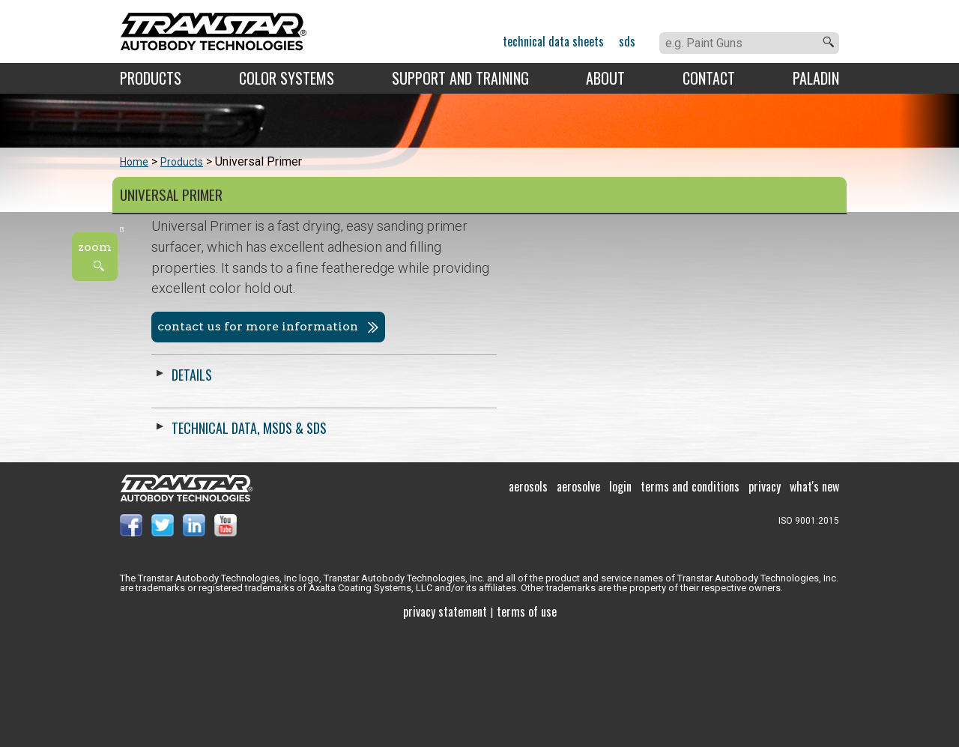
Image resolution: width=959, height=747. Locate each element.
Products (150, 78)
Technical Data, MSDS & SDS (590, 428)
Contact (709, 78)
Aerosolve (578, 599)
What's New (814, 599)
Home (134, 162)
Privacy (764, 599)
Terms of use (527, 725)
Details (533, 374)
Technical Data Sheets (553, 41)
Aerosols (528, 599)
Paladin (816, 78)
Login (620, 599)
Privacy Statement (445, 725)
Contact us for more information (599, 326)
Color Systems (286, 78)
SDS (627, 41)
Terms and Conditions (690, 599)
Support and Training (460, 78)
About (605, 78)
